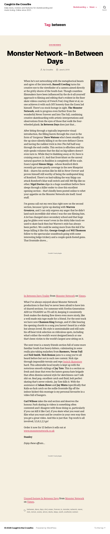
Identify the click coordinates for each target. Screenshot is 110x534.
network (73, 509)
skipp (56, 512)
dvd (45, 509)
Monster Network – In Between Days (55, 57)
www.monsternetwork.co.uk (39, 430)
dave (37, 509)
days (42, 509)
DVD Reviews (55, 45)
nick (28, 512)
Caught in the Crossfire (17, 4)
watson (75, 512)
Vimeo (82, 296)
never (80, 509)
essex (50, 509)
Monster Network (65, 296)
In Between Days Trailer (37, 296)
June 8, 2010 (64, 70)
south (61, 512)
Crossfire (49, 70)
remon (33, 512)
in (61, 509)
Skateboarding (79, 7)
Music (92, 7)
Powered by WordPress (46, 528)
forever (57, 509)
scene (39, 512)
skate (50, 512)
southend (67, 512)
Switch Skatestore (72, 361)
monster (66, 509)
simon (45, 512)
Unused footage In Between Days (41, 498)
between (30, 509)
